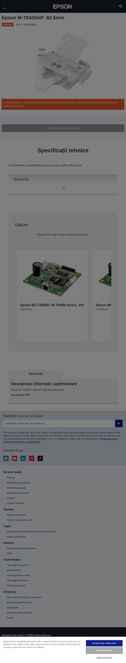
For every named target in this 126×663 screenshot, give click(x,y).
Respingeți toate (104, 650)
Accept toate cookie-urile (104, 643)
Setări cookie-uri (104, 658)
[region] (63, 649)
